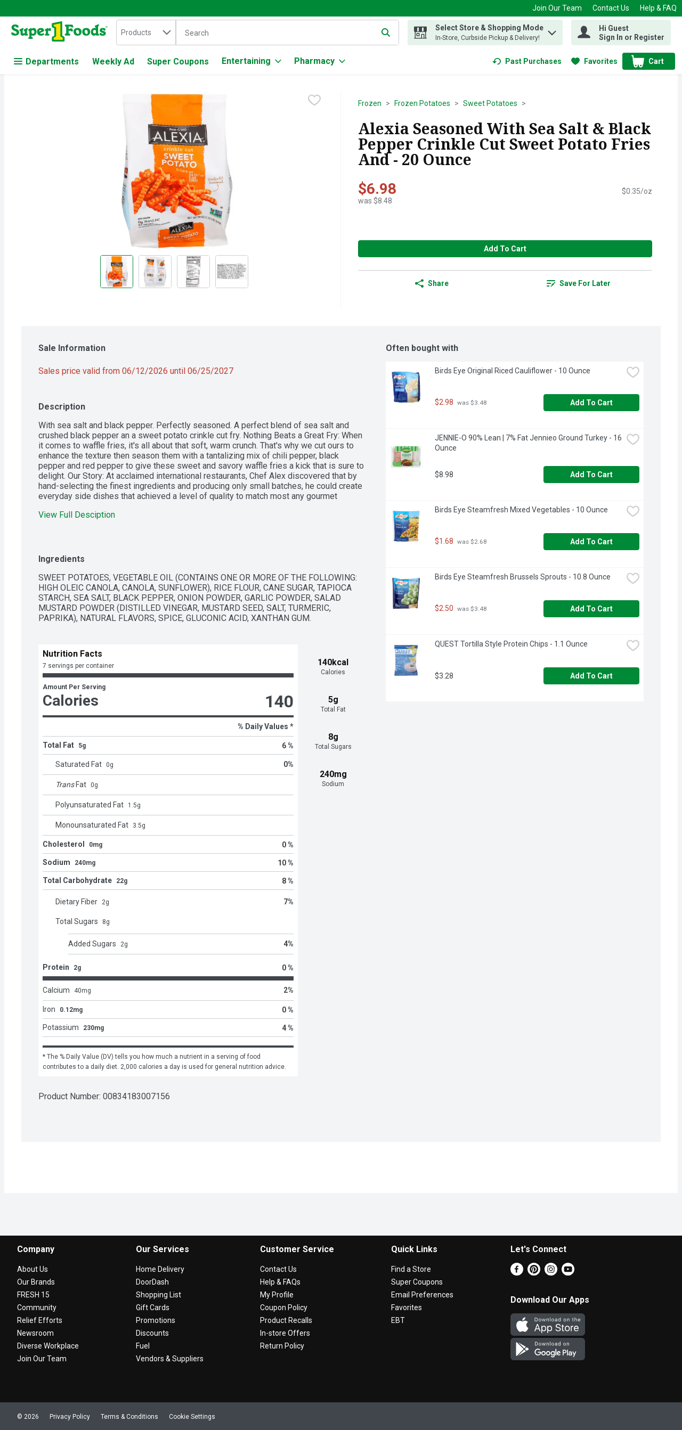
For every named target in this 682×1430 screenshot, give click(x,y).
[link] (527, 61)
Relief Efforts (39, 1320)
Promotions (155, 1320)
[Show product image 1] (116, 271)
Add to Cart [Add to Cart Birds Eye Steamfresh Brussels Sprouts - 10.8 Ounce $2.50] (591, 608)
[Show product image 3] (193, 271)
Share (432, 283)
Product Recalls (286, 1320)
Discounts (152, 1333)
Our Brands (36, 1282)
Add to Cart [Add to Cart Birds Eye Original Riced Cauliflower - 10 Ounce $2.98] (591, 402)
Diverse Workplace (48, 1346)
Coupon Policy (283, 1307)
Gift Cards (152, 1307)
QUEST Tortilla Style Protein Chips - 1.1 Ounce (511, 644)
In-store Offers (285, 1333)
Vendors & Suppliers (170, 1358)
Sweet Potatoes (490, 103)
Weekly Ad (113, 61)
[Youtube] (568, 1273)
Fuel (143, 1346)
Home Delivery (160, 1269)
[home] (61, 32)
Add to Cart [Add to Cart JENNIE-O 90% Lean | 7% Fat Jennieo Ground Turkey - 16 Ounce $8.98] (591, 474)
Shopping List (158, 1294)
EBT (398, 1320)
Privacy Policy (70, 1416)
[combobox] (146, 32)
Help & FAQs (280, 1282)
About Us (32, 1269)
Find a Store (411, 1269)
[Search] (287, 33)
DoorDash (152, 1282)
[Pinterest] (533, 1273)
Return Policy (282, 1346)
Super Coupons (178, 61)
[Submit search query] (385, 32)
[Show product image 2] (155, 271)
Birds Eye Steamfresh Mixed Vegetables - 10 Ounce (521, 509)
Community (36, 1307)
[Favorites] (594, 61)
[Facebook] (516, 1273)
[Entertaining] (251, 61)
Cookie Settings (192, 1416)
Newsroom (35, 1333)
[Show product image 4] (231, 271)
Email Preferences (422, 1294)
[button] (552, 30)
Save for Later (579, 283)
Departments (46, 61)
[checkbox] (314, 100)
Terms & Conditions (129, 1416)
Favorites (406, 1307)
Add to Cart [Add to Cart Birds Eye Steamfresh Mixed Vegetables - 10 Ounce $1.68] (591, 541)
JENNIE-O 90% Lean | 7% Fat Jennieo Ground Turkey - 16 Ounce (528, 443)
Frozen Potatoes (422, 103)
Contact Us (610, 8)
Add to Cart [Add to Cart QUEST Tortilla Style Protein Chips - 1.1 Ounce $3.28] (591, 676)
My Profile (277, 1294)
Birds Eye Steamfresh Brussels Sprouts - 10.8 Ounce (523, 577)
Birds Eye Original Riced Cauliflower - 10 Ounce (512, 370)
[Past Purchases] (527, 61)
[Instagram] (551, 1273)
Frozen (369, 103)
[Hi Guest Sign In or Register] (621, 32)
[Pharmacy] (319, 61)
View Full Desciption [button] (76, 515)
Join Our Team (557, 8)
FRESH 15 (33, 1294)
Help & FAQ (658, 8)
